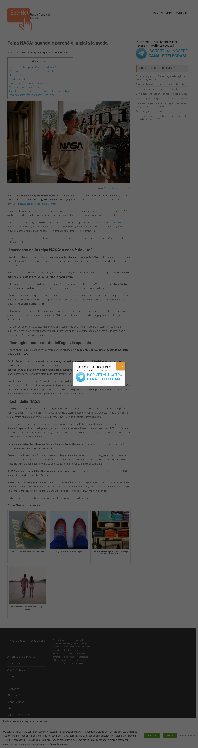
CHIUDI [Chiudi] (121, 366)
